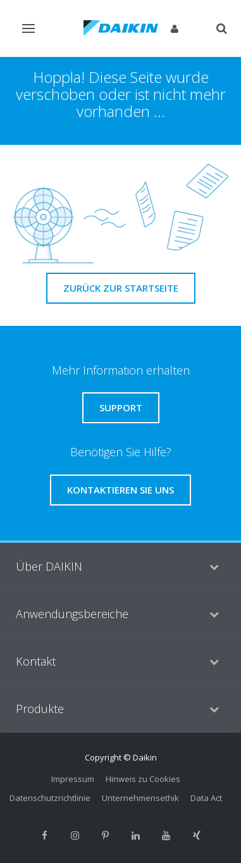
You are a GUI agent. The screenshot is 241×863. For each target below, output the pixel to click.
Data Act (206, 798)
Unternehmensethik (140, 798)
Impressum (72, 779)
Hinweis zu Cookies (143, 779)
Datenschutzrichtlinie (49, 798)
